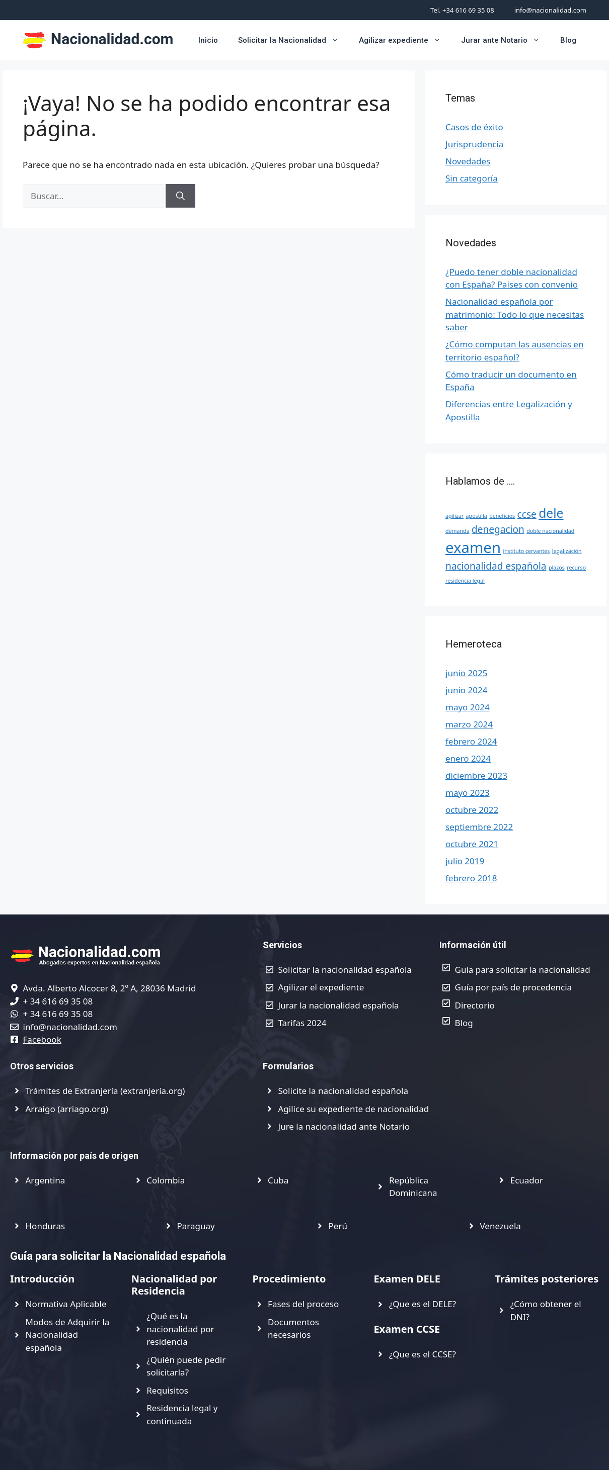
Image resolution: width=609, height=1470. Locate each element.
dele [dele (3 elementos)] (551, 513)
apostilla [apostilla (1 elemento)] (476, 515)
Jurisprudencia (474, 144)
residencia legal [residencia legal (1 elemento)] (465, 580)
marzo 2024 (469, 724)
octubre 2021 (471, 844)
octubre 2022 (471, 809)
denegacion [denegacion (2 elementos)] (498, 529)
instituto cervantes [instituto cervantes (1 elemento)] (526, 551)
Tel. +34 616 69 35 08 (462, 10)
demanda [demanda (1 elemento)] (457, 530)
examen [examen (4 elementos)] (473, 547)
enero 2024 (468, 758)
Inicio (208, 40)
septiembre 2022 (479, 827)
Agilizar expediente (405, 40)
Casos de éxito (474, 127)
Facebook (42, 1039)
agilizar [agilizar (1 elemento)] (454, 515)
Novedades (467, 161)
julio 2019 (464, 861)
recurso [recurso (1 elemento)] (576, 567)
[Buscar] (180, 196)
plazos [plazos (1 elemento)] (557, 567)
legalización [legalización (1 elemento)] (567, 551)
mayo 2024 (467, 707)
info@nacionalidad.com (550, 10)
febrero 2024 (471, 741)
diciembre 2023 (476, 775)
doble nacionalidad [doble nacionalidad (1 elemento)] (550, 530)
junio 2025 (466, 673)
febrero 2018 (471, 878)
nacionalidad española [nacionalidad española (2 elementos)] (496, 566)
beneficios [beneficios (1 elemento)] (502, 515)
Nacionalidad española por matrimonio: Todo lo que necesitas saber (514, 314)
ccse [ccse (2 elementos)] (527, 514)
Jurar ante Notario (505, 40)
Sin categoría (471, 178)
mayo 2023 (467, 792)
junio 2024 (466, 690)
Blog (568, 40)
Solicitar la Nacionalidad (293, 40)
